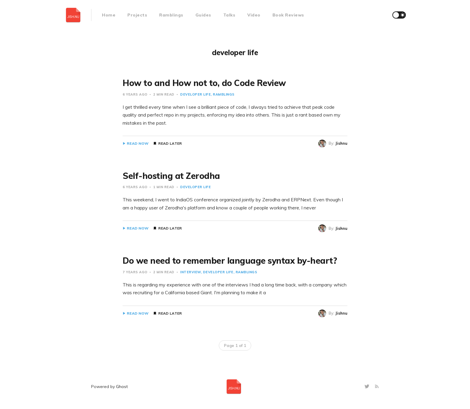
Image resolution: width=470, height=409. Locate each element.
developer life (195, 94)
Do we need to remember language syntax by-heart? (230, 260)
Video (253, 15)
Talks (229, 15)
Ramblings (171, 15)
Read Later (170, 143)
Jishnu (341, 143)
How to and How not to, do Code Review (204, 83)
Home (108, 15)
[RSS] (377, 386)
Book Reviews (288, 15)
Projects (137, 15)
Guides (203, 15)
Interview (190, 272)
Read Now (138, 143)
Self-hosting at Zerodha (171, 175)
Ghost (122, 386)
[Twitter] (368, 386)
